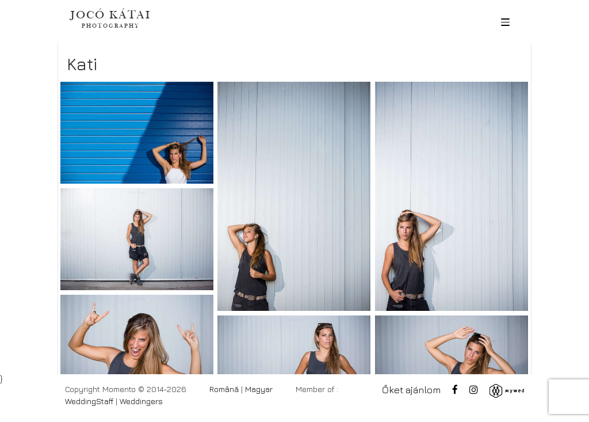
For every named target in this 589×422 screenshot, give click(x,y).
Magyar (259, 389)
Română (224, 389)
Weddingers (141, 401)
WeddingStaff (89, 401)
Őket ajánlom (411, 390)
